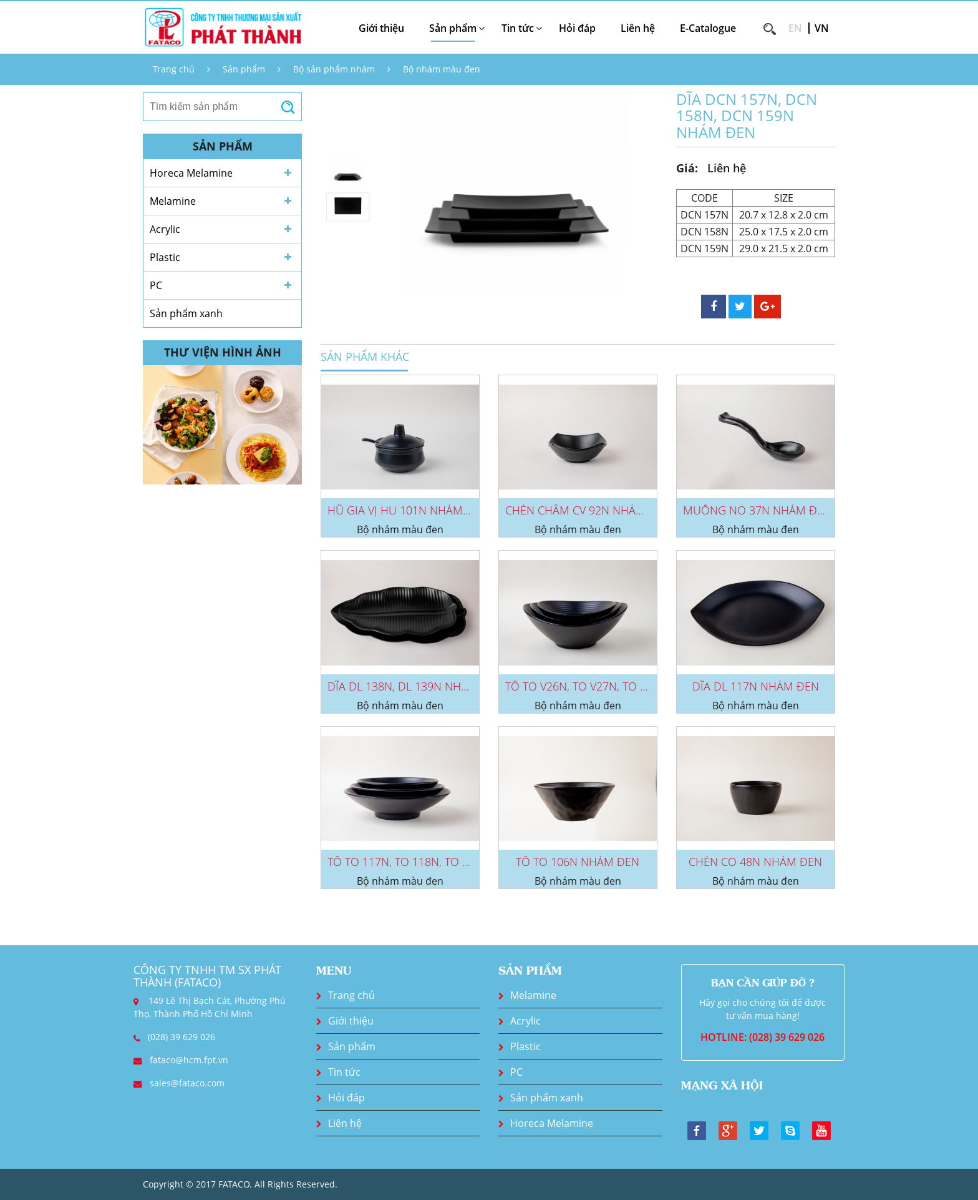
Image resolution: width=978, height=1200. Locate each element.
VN (822, 28)
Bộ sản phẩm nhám (334, 69)
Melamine (173, 201)
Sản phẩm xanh (186, 313)
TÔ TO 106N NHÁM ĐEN (577, 861)
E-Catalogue (708, 28)
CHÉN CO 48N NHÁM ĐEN (755, 861)
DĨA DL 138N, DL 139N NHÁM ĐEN (415, 686)
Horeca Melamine (191, 173)
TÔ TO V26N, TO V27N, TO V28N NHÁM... (607, 686)
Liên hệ (638, 28)
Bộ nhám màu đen (441, 69)
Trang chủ (174, 69)
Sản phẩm (244, 69)
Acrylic (165, 229)
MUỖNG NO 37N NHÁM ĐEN (757, 510)
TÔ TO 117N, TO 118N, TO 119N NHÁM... (430, 861)
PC (156, 285)
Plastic (165, 257)
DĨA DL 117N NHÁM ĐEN (755, 686)
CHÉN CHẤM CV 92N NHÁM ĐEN (588, 510)
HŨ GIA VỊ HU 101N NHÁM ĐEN (407, 510)
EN (795, 28)
